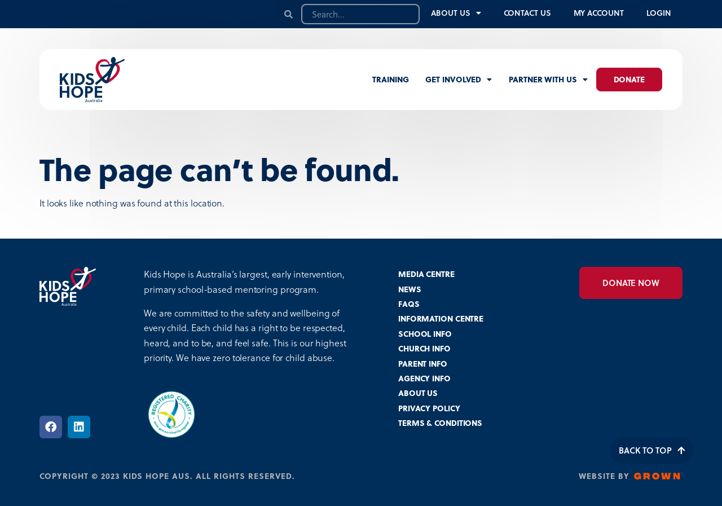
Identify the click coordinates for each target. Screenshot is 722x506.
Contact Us (527, 13)
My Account (599, 13)
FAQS (409, 304)
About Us (456, 13)
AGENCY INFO (424, 378)
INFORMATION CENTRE (440, 318)
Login (659, 13)
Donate (629, 79)
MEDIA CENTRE (426, 274)
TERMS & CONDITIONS (440, 423)
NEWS (409, 289)
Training (390, 79)
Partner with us (548, 79)
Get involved (458, 79)
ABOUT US (418, 393)
